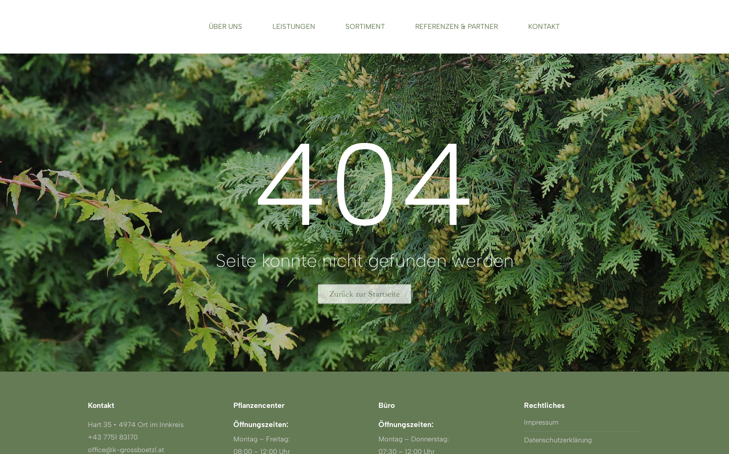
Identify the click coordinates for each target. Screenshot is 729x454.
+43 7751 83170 (113, 437)
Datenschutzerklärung (558, 440)
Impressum (541, 422)
